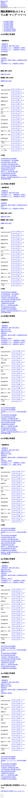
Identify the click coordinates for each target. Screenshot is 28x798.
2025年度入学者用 (8, 23)
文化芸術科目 (4, 51)
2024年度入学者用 (8, 24)
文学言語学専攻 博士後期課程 (9, 158)
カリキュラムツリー (16, 91)
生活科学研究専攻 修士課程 (8, 173)
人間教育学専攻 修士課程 (7, 169)
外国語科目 (4, 58)
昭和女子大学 (4, 1)
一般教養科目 (4, 44)
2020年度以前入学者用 (10, 30)
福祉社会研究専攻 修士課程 (8, 168)
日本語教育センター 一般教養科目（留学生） (13, 49)
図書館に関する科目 (6, 81)
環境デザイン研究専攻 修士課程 (9, 171)
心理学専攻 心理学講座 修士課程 (9, 164)
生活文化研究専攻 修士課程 (8, 162)
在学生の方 (4, 4)
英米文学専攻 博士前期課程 (8, 409)
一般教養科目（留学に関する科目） (10, 45)
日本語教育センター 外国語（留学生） (11, 464)
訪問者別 (3, 3)
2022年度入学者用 (8, 27)
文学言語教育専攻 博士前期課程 (10, 160)
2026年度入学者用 (8, 21)
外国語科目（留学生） (7, 338)
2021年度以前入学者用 (10, 29)
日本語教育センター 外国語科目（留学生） (13, 63)
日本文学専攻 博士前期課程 (8, 408)
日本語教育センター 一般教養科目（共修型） (13, 47)
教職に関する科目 (5, 74)
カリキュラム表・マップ (17, 89)
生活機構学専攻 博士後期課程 (9, 175)
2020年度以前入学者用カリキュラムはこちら (12, 791)
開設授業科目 (4, 6)
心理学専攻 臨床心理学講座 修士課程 (11, 166)
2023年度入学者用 (8, 26)
